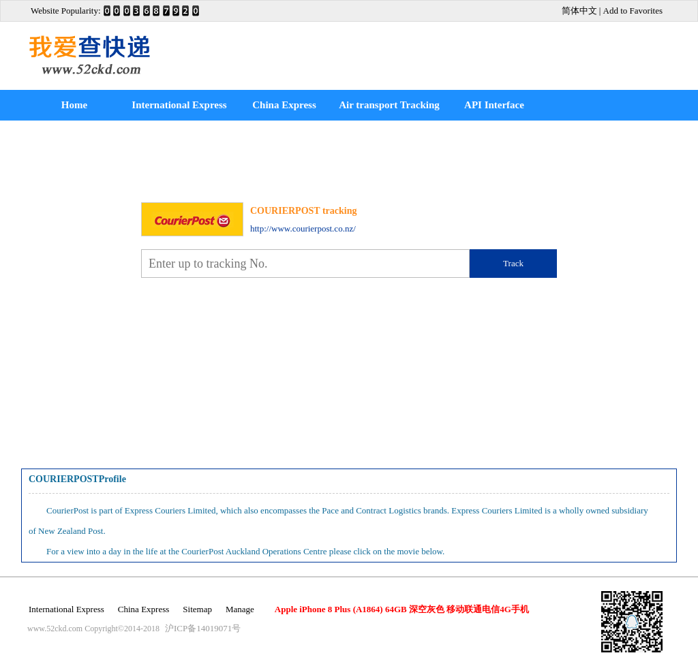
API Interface (494, 104)
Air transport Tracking (389, 104)
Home (74, 104)
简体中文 (579, 10)
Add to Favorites (633, 10)
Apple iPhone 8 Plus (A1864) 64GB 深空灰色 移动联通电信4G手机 (402, 609)
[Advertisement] (478, 55)
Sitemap (197, 609)
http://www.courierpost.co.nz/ (303, 228)
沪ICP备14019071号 (203, 628)
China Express (284, 104)
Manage (240, 609)
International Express (179, 104)
